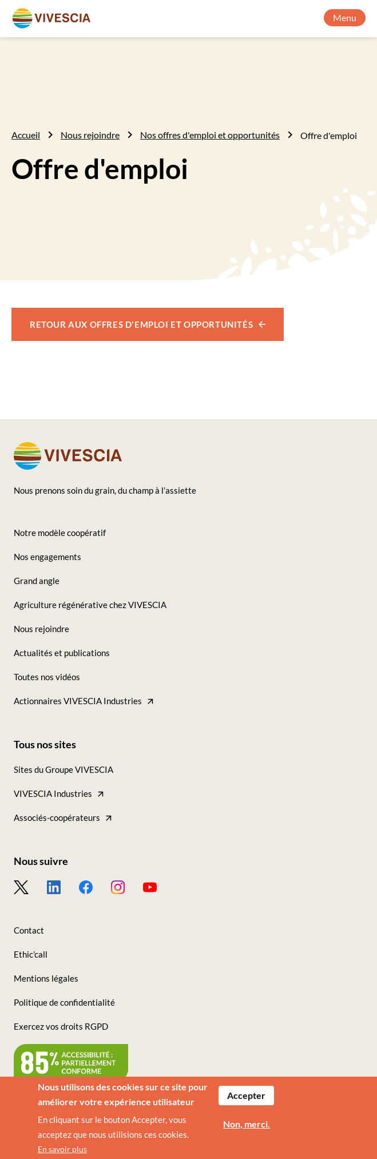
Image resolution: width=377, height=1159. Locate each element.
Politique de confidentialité (64, 1002)
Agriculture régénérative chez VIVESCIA (90, 605)
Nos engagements (47, 556)
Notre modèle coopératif (60, 532)
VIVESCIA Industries (53, 793)
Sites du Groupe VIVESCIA (63, 769)
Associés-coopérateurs (57, 817)
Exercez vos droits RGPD (61, 1026)
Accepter (246, 1099)
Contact (29, 930)
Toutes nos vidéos (47, 677)
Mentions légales (46, 978)
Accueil (25, 134)
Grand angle (36, 580)
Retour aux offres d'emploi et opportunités (141, 324)
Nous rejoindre (90, 134)
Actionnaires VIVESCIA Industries (78, 701)
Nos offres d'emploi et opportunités (210, 134)
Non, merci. (246, 1127)
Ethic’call (30, 954)
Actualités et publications (62, 653)
